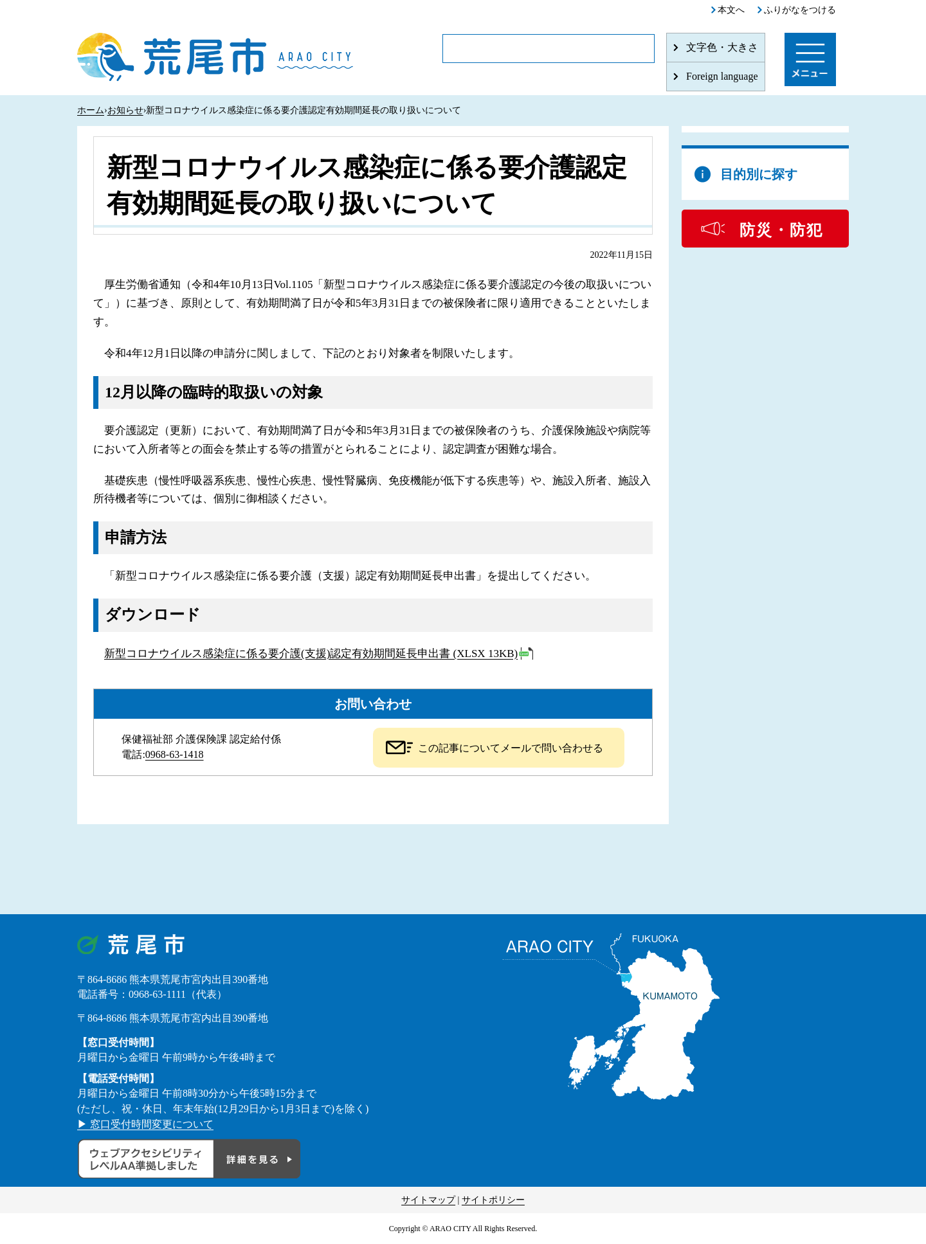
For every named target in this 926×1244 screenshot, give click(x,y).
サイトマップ (428, 1200)
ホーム (90, 110)
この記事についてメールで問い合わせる (510, 748)
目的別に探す (758, 174)
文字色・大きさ (722, 47)
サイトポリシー (493, 1200)
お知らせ (125, 110)
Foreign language (722, 76)
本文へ (731, 10)
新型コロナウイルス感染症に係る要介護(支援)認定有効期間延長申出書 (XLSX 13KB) (311, 653)
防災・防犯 (781, 230)
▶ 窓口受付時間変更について (145, 1124)
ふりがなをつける (800, 10)
